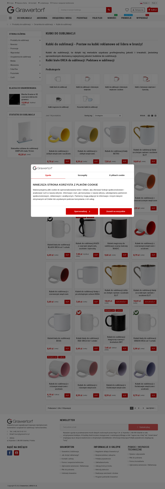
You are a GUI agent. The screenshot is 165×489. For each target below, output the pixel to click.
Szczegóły (82, 220)
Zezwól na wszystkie (115, 256)
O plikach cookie (117, 220)
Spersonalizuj (82, 256)
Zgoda (48, 220)
